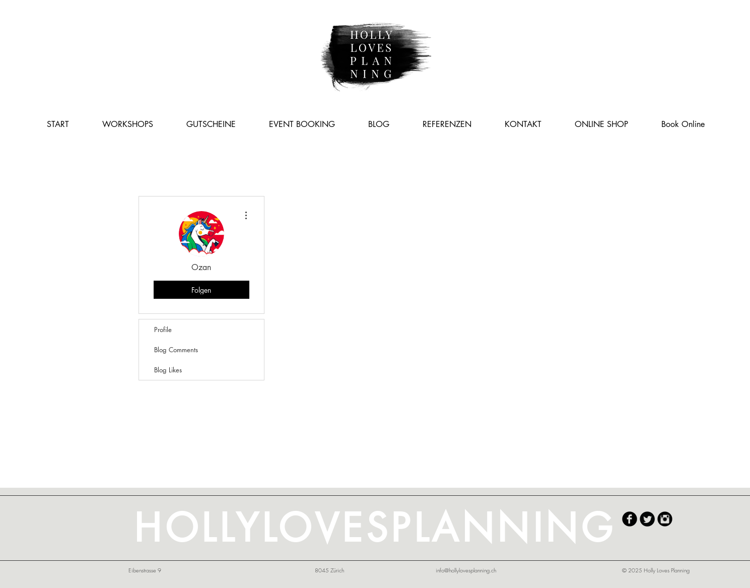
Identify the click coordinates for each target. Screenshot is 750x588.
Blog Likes (168, 369)
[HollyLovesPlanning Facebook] (629, 519)
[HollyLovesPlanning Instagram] (664, 519)
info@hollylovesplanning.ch (466, 570)
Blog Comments (176, 349)
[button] (128, 124)
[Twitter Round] (647, 519)
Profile (163, 329)
